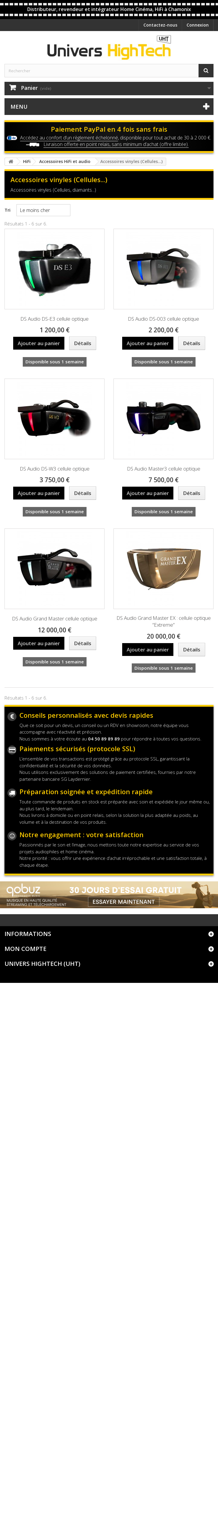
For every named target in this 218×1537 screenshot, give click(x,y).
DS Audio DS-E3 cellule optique (54, 318)
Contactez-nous (160, 25)
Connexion (198, 25)
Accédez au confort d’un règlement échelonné (69, 137)
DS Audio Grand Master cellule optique (54, 618)
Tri (7, 210)
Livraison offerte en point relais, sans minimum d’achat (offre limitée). (116, 144)
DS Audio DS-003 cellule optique (163, 318)
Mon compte (25, 949)
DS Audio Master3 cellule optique (163, 468)
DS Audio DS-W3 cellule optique (55, 468)
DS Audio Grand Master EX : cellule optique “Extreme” (163, 621)
